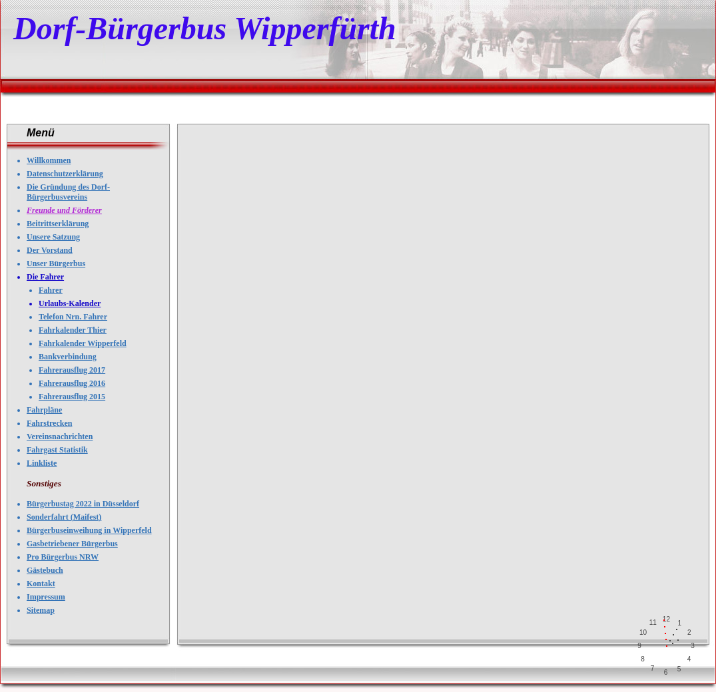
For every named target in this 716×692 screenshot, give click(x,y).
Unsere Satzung (53, 237)
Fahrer (51, 290)
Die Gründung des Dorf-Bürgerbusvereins (68, 192)
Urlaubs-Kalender (70, 303)
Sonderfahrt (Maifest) (64, 517)
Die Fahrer (45, 276)
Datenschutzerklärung (65, 173)
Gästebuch (45, 570)
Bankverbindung (68, 356)
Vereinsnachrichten (60, 436)
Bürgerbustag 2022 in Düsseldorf (83, 503)
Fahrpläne (44, 410)
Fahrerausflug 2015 (72, 396)
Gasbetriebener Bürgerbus (72, 543)
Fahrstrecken (49, 423)
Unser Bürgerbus (56, 263)
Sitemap (41, 610)
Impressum (46, 597)
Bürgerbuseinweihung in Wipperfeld (89, 530)
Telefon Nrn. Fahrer (73, 316)
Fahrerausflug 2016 (72, 383)
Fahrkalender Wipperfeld (83, 343)
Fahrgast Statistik (57, 449)
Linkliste (42, 463)
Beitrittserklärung (58, 223)
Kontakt (41, 583)
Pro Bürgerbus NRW (63, 557)
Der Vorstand (50, 250)
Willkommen (49, 160)
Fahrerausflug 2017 (72, 370)
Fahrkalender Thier (73, 330)
